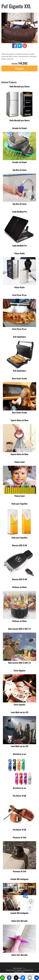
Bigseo (24, 968)
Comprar (19, 68)
